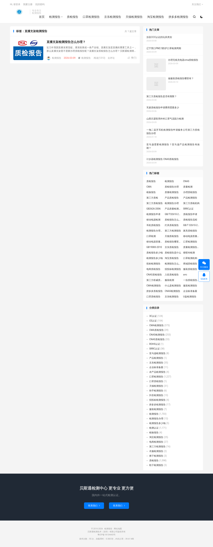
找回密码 (40, 4)
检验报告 (151, 192)
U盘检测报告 (189, 296)
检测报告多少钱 (154, 258)
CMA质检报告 (156, 330)
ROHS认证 (154, 344)
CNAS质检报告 (154, 274)
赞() (132, 57)
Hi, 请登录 (15, 4)
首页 (42, 16)
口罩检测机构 (190, 258)
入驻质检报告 (172, 274)
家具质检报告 (190, 230)
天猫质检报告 (172, 236)
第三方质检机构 (191, 203)
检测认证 (154, 428)
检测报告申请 (153, 214)
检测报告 (19, 11)
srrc (185, 274)
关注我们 (196, 4)
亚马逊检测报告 (157, 353)
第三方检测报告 (173, 230)
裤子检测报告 (156, 455)
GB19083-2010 (154, 247)
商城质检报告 (190, 263)
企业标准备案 (190, 291)
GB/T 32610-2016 (191, 225)
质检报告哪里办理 (173, 241)
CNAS (186, 181)
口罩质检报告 (153, 296)
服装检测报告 (190, 285)
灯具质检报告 (172, 225)
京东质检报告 (172, 247)
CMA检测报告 (153, 285)
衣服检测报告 (156, 451)
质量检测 (188, 186)
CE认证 (153, 320)
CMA (149, 186)
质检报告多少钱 (154, 252)
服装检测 (169, 280)
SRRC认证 (188, 208)
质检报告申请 (190, 214)
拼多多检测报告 (178, 16)
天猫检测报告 (134, 16)
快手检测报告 (156, 390)
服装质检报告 (190, 269)
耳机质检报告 (153, 225)
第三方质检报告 (154, 203)
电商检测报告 (156, 441)
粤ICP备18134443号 (107, 535)
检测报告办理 (172, 203)
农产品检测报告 (157, 372)
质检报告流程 (190, 219)
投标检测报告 (153, 263)
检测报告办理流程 (154, 230)
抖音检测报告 (156, 395)
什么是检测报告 (173, 285)
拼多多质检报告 (154, 291)
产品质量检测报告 (173, 208)
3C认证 (153, 316)
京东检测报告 (112, 16)
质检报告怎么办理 (173, 219)
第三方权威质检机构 (154, 280)
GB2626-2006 (153, 208)
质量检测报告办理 (191, 247)
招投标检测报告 (173, 269)
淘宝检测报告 (155, 16)
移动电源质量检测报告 (191, 236)
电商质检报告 (153, 269)
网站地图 (118, 529)
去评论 (111, 58)
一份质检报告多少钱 (191, 280)
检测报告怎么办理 (173, 263)
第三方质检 (152, 197)
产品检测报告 (190, 197)
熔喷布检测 (189, 252)
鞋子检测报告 (156, 465)
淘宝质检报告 (172, 258)
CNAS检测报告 (172, 291)
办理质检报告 (190, 192)
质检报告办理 (172, 186)
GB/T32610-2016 (173, 214)
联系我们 (94, 505)
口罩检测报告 (91, 16)
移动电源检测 (153, 219)
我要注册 (27, 4)
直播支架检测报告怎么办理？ (66, 42)
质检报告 (72, 16)
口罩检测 (151, 236)
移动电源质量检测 (154, 241)
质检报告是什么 (173, 252)
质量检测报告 (172, 192)
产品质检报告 (172, 197)
